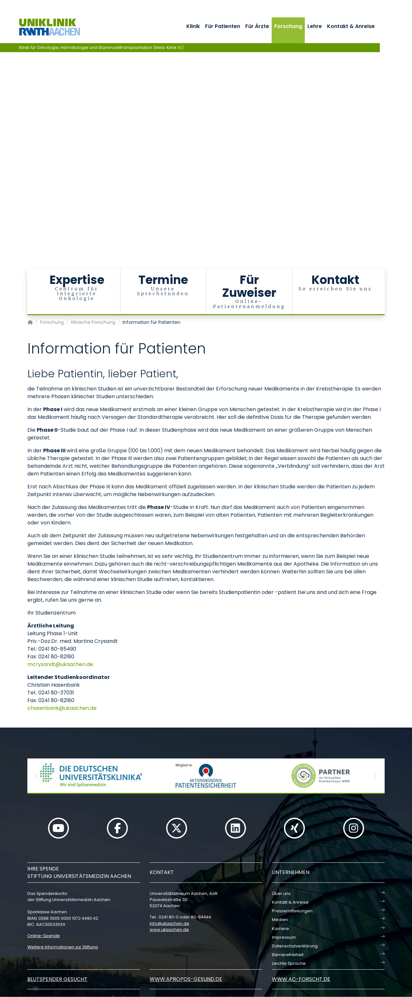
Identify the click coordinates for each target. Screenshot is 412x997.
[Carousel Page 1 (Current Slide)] (4, 134)
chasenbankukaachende (62, 708)
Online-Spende (43, 935)
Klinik (193, 26)
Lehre (314, 26)
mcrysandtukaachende (60, 664)
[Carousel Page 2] (4, 139)
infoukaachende (169, 923)
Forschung (288, 26)
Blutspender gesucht (57, 979)
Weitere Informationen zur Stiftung (62, 947)
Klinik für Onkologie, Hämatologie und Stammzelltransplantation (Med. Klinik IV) (101, 47)
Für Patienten (222, 26)
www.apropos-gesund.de (186, 979)
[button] (37, 775)
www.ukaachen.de (169, 929)
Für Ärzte (257, 26)
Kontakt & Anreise (351, 26)
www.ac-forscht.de (301, 979)
